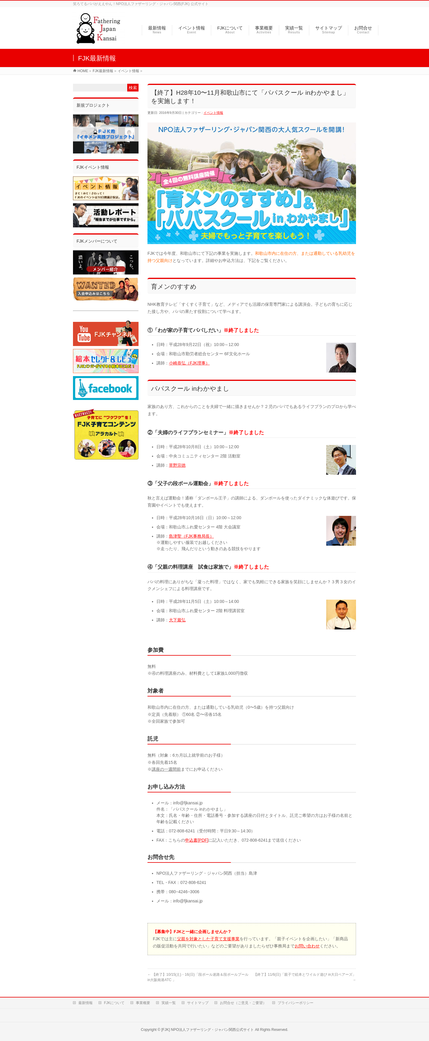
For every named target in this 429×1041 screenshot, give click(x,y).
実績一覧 (168, 1002)
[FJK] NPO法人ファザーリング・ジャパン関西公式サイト (207, 1029)
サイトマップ (198, 1002)
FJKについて (114, 1002)
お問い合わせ (307, 946)
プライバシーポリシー (295, 1002)
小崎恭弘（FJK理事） (189, 363)
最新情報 (85, 1002)
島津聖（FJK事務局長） (191, 536)
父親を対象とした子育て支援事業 (208, 938)
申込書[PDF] (196, 840)
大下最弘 (177, 620)
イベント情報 (213, 112)
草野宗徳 (177, 465)
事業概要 (143, 1002)
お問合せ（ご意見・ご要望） (243, 1002)
